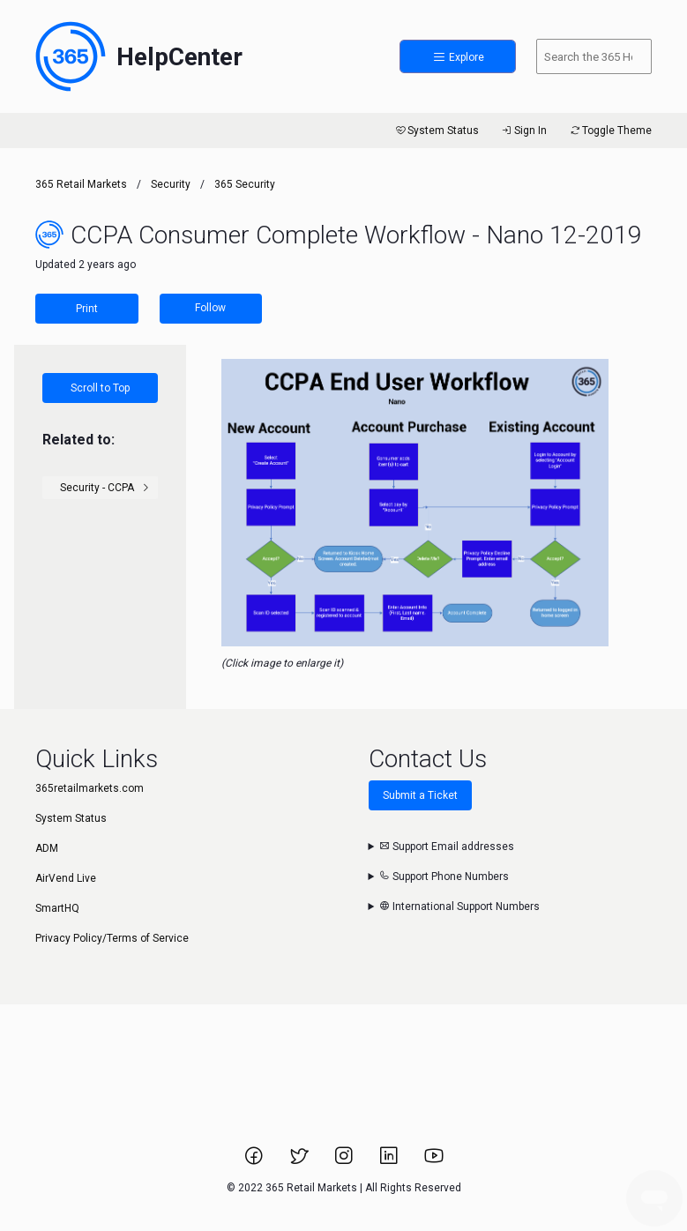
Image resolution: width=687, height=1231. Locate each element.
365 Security (244, 184)
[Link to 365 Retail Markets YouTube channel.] (434, 1161)
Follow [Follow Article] (210, 308)
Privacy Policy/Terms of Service (112, 938)
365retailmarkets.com (89, 788)
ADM (46, 848)
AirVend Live (65, 878)
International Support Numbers (459, 906)
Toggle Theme (610, 130)
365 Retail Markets (81, 184)
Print (87, 308)
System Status (436, 130)
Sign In (523, 130)
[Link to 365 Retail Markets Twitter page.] (300, 1161)
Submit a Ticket (420, 795)
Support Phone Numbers (444, 876)
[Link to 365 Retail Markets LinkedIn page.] (390, 1161)
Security (170, 184)
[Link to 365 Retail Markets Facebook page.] (255, 1161)
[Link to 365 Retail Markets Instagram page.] (345, 1161)
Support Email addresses (446, 846)
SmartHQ (57, 908)
